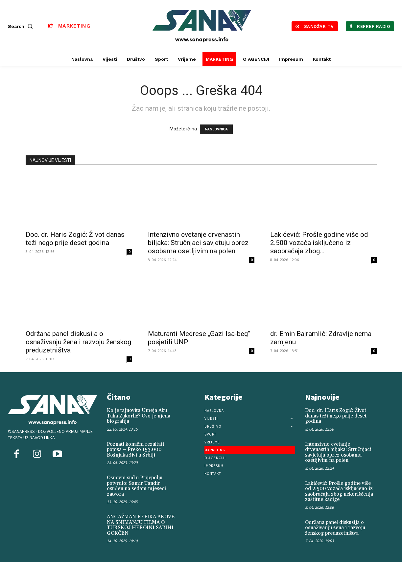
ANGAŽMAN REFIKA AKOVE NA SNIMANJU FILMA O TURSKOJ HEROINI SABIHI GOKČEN (141, 525)
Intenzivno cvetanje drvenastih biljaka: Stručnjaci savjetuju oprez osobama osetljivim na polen (198, 243)
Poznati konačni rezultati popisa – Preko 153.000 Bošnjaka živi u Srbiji (135, 449)
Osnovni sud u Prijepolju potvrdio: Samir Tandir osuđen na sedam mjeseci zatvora (136, 486)
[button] (21, 26)
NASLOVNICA (216, 129)
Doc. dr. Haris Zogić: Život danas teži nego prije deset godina (75, 239)
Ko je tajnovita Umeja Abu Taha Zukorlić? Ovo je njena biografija (138, 415)
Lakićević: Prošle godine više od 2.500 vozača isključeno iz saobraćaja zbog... (319, 243)
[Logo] (202, 26)
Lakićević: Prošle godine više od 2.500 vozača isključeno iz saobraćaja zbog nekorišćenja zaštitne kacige (339, 491)
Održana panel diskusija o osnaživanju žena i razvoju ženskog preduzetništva (78, 342)
